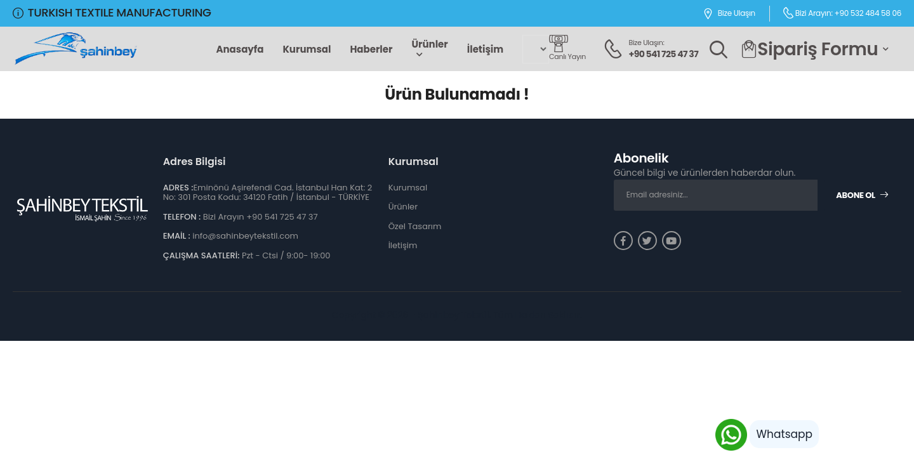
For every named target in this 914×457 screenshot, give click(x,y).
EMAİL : (176, 236)
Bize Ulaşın (729, 13)
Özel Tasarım (415, 226)
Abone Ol (862, 195)
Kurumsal (306, 49)
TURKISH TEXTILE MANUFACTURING (112, 12)
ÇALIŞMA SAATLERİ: (201, 255)
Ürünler (429, 44)
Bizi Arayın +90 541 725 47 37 (260, 217)
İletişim (485, 49)
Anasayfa (239, 49)
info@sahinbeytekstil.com (245, 236)
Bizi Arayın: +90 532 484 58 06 (842, 12)
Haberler (371, 49)
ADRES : (178, 188)
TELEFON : (182, 217)
